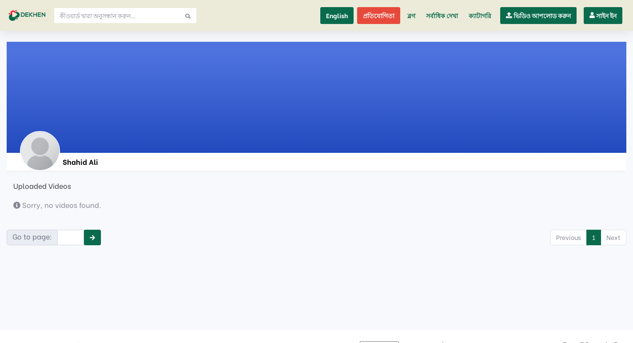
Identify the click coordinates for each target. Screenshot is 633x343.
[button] (480, 15)
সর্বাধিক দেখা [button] (442, 15)
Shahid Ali (80, 161)
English (337, 15)
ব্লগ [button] (411, 15)
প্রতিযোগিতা (378, 15)
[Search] (117, 15)
